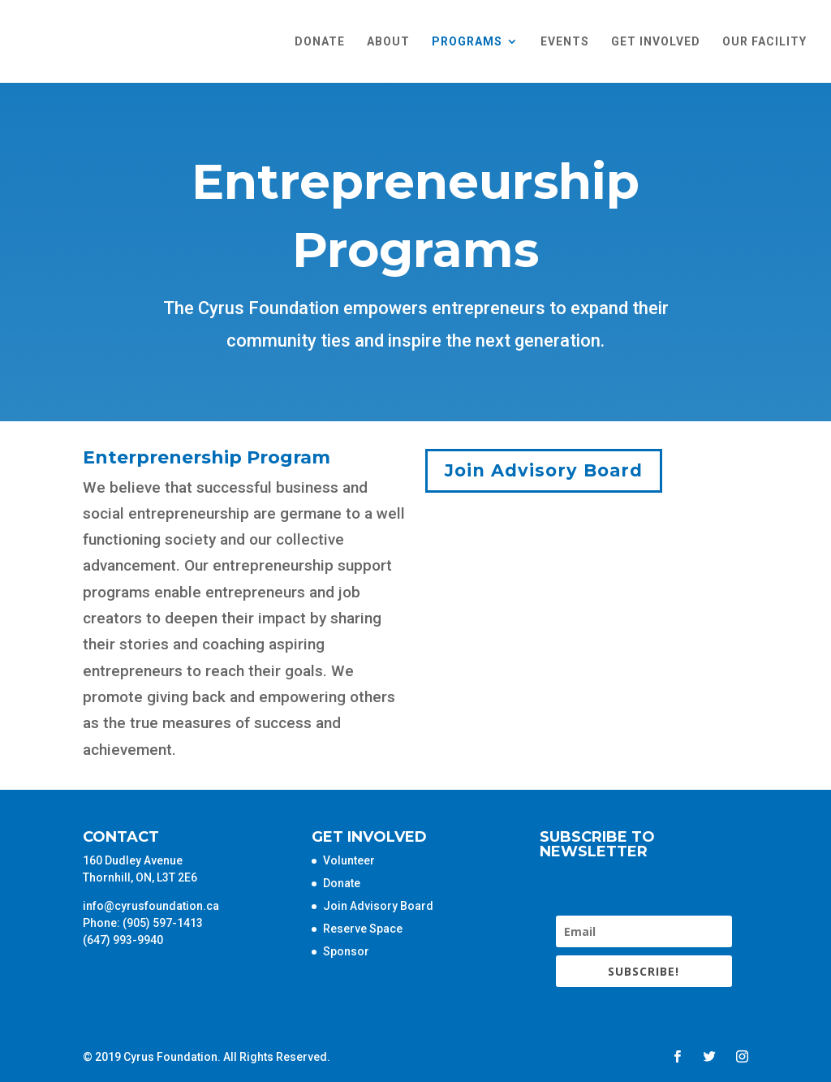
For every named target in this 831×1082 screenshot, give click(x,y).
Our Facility (764, 42)
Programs (467, 42)
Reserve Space (363, 928)
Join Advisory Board (544, 470)
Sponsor (346, 951)
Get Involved (655, 42)
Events (564, 42)
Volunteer (349, 860)
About (388, 42)
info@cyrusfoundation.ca (151, 905)
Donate (320, 42)
